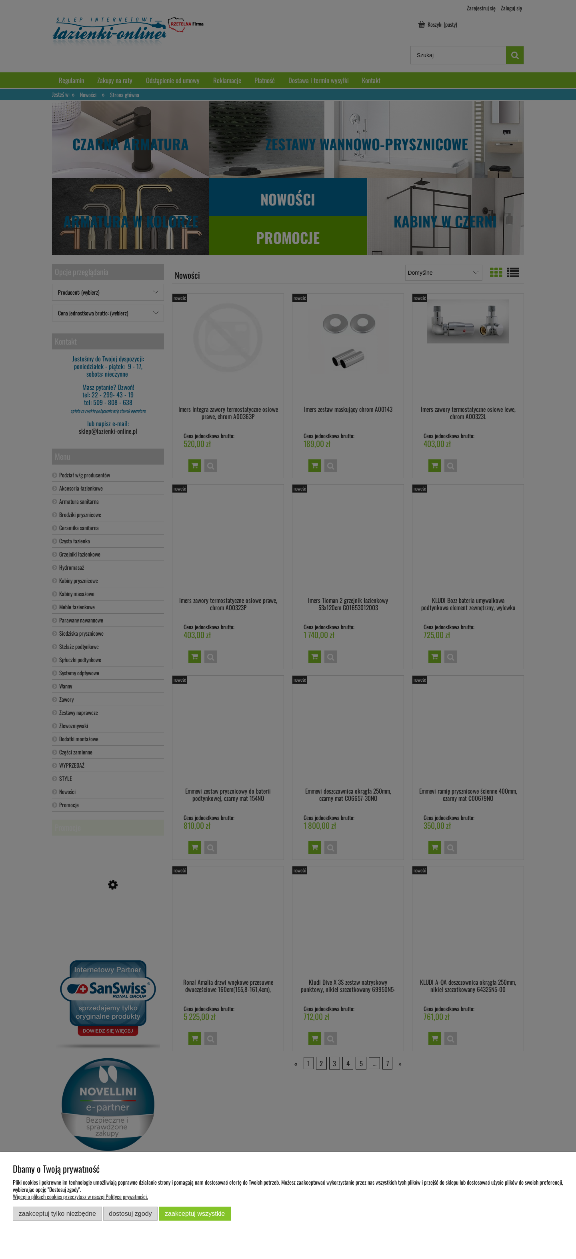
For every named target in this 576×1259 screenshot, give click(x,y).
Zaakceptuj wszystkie (195, 1213)
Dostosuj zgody (130, 1213)
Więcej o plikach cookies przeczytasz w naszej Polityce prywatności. (80, 1196)
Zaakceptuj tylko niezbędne (57, 1213)
